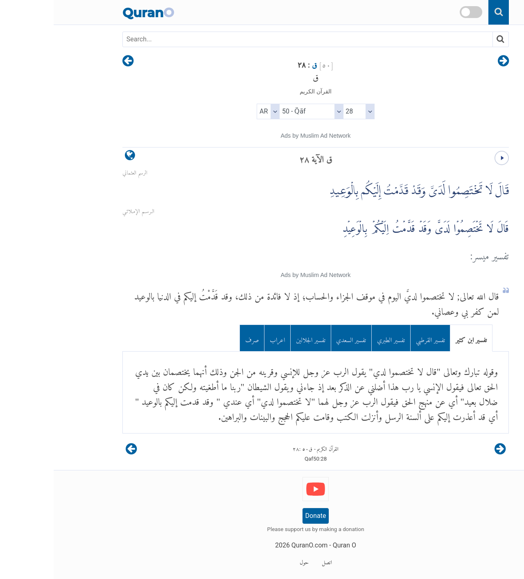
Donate (262, 516)
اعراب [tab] (223, 338)
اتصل (273, 561)
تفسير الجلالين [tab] (257, 338)
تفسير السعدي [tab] (297, 338)
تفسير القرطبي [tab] (376, 338)
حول (250, 561)
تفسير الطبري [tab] (337, 338)
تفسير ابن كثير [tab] (417, 338)
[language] (76, 157)
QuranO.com (256, 545)
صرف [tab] (199, 338)
